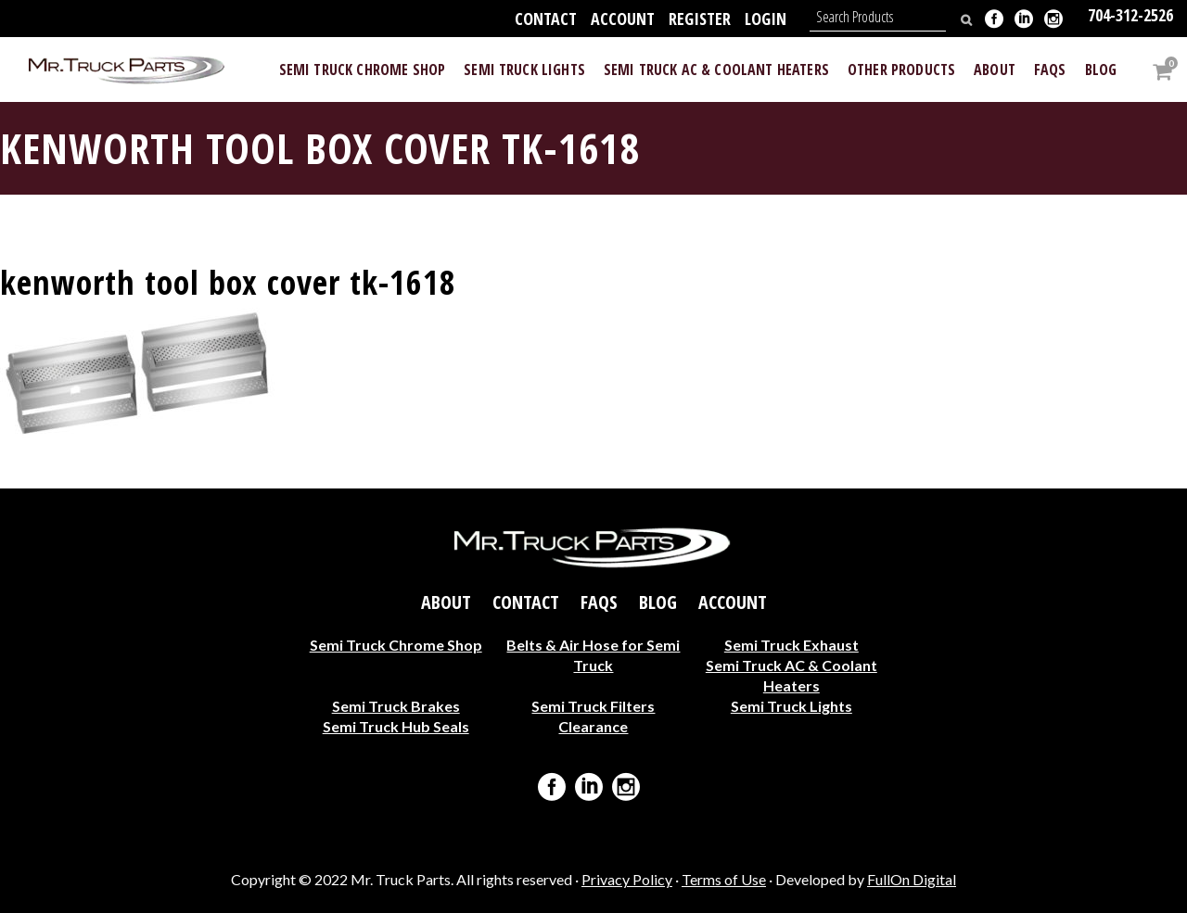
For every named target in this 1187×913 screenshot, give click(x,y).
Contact (546, 18)
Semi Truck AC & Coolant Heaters (791, 674)
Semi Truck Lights (791, 705)
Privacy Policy (626, 879)
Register (700, 18)
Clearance (593, 725)
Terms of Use (724, 879)
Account (623, 18)
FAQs (599, 601)
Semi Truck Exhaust (791, 644)
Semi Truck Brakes (396, 705)
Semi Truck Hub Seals (396, 725)
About (446, 601)
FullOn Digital (911, 879)
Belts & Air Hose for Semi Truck (593, 654)
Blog (658, 601)
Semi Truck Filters (593, 705)
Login (765, 18)
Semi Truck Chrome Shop (396, 644)
